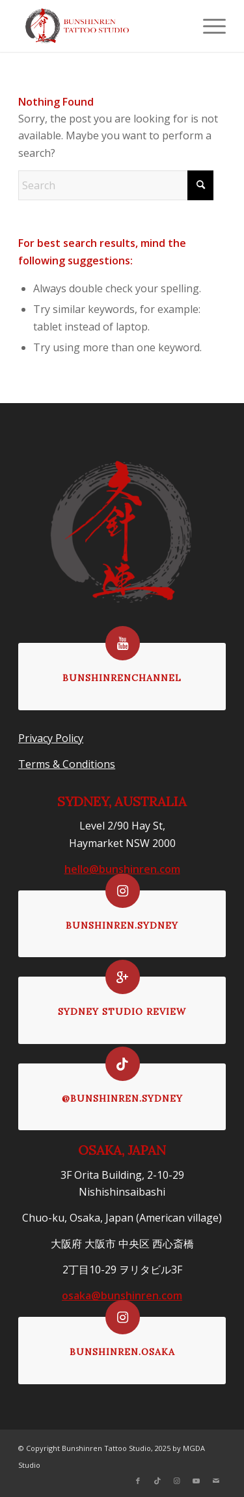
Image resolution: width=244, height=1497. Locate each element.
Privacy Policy (50, 738)
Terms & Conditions (66, 764)
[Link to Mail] (216, 1481)
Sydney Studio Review (122, 1011)
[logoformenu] (101, 26)
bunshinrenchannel (122, 678)
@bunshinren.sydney (122, 1098)
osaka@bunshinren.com (122, 1295)
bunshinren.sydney (122, 925)
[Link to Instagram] (177, 1481)
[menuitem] (208, 26)
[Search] (115, 185)
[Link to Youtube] (196, 1481)
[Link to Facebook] (138, 1481)
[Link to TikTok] (157, 1481)
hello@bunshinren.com (122, 869)
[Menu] (208, 26)
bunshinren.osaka (122, 1352)
